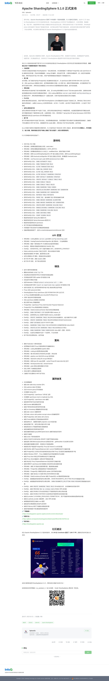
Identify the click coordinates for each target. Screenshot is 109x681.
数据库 (24, 622)
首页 (47, 3)
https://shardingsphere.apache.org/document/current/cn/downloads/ (43, 514)
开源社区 (31, 622)
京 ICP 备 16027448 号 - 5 (65, 678)
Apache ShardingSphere (47, 622)
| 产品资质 (90, 678)
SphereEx (28, 12)
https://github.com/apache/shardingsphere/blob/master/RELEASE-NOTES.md (46, 519)
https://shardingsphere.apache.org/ (33, 524)
